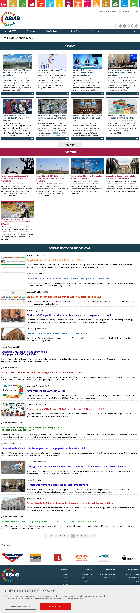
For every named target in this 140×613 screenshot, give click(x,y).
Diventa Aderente (85, 574)
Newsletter (112, 11)
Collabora (88, 581)
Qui (6, 599)
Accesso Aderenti (132, 574)
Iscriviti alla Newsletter (107, 574)
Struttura (65, 581)
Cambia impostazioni (22, 606)
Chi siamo (64, 569)
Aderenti (65, 574)
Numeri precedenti (108, 578)
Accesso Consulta (132, 578)
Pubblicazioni (64, 584)
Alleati (66, 578)
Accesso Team (133, 581)
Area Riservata (124, 11)
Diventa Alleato (86, 578)
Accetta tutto (61, 606)
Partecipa (103, 11)
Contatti (135, 11)
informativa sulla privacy (80, 599)
